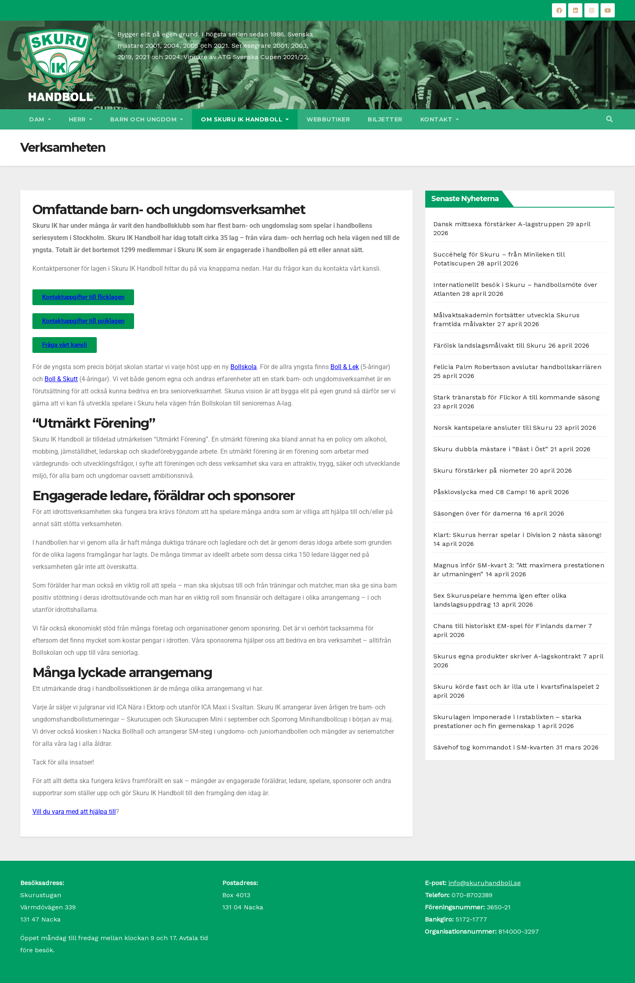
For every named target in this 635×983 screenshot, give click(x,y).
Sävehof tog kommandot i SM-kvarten (493, 747)
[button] (609, 119)
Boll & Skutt (61, 379)
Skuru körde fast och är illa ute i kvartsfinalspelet (513, 686)
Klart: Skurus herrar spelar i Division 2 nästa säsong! (517, 535)
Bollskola (243, 367)
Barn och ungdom (146, 119)
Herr (80, 119)
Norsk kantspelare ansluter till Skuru (493, 427)
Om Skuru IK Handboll (245, 119)
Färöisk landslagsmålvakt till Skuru (489, 345)
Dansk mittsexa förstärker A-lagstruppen (499, 224)
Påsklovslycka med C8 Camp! (480, 492)
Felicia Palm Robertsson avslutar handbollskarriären (517, 367)
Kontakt (439, 119)
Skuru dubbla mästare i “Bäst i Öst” (490, 449)
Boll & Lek (344, 367)
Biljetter (385, 119)
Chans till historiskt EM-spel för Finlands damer (510, 626)
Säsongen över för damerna (477, 513)
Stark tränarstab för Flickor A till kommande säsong (516, 397)
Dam (40, 119)
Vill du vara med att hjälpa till (74, 811)
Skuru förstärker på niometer (480, 470)
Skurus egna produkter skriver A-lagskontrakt (507, 656)
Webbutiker (328, 119)
